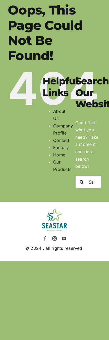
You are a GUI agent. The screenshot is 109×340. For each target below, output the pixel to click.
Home (59, 154)
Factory (61, 147)
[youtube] (64, 238)
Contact (61, 140)
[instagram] (54, 238)
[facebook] (45, 238)
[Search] (81, 182)
